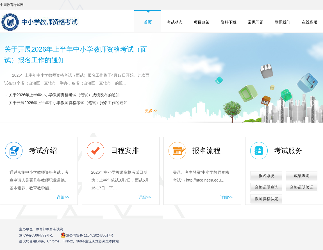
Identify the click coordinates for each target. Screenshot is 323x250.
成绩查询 (302, 175)
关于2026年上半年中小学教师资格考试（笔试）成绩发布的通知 (64, 95)
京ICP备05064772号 (36, 235)
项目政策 (202, 22)
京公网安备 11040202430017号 (86, 235)
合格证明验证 (301, 187)
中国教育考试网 (12, 5)
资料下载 (228, 22)
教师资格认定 (266, 198)
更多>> (151, 110)
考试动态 (175, 22)
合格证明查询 (266, 187)
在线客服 (309, 22)
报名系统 (266, 175)
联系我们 (282, 22)
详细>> (63, 197)
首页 (148, 22)
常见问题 (255, 22)
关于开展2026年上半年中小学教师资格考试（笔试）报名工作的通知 (68, 102)
